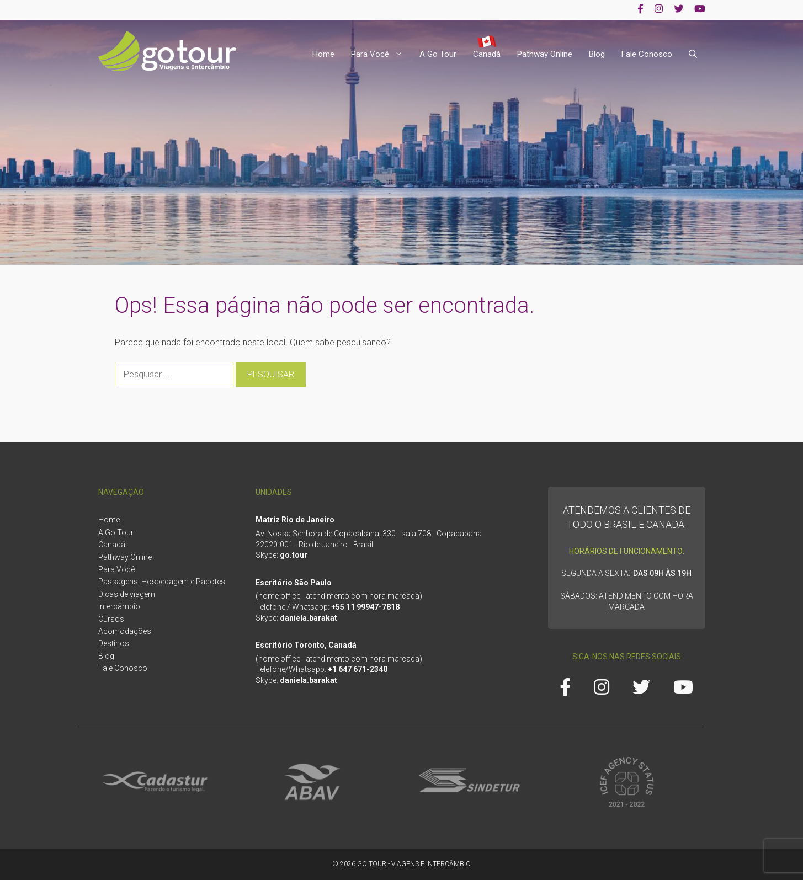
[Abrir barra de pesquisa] (692, 54)
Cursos (111, 619)
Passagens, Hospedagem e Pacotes (161, 581)
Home (323, 54)
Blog (597, 54)
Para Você (381, 54)
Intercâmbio (119, 606)
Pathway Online (544, 54)
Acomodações (124, 631)
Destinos (113, 643)
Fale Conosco (646, 54)
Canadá (487, 54)
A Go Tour (437, 54)
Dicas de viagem (126, 594)
